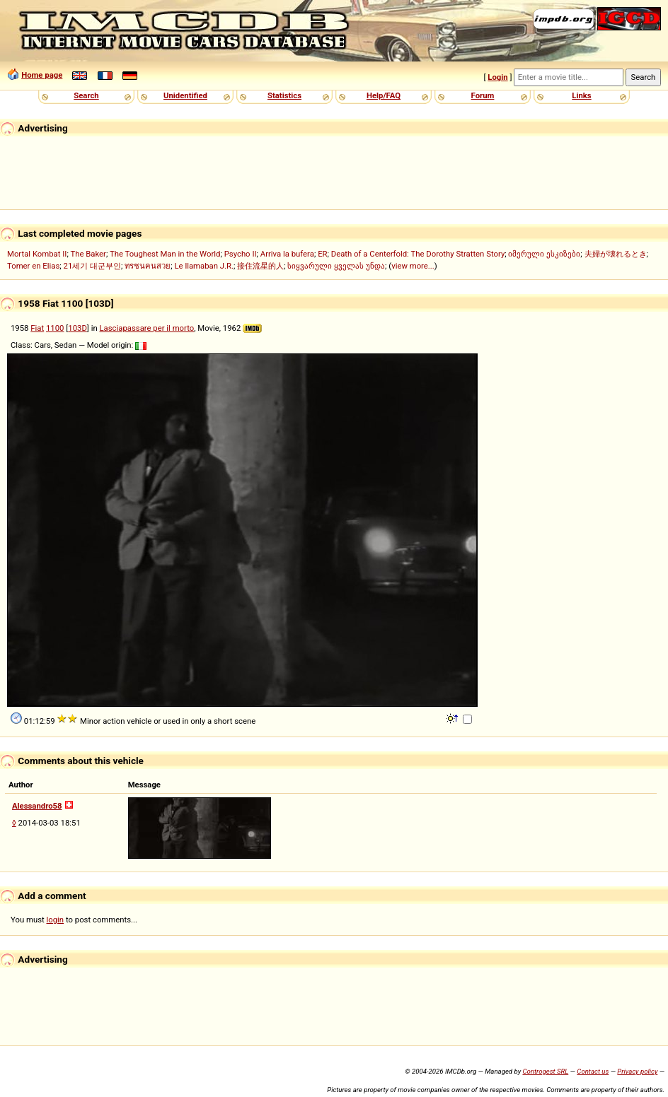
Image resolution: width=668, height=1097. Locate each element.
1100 (55, 328)
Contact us (593, 1071)
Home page (41, 75)
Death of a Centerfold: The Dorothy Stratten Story (418, 254)
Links (581, 95)
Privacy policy (637, 1071)
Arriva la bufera (287, 254)
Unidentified (185, 95)
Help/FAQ (384, 95)
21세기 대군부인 (93, 266)
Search (86, 95)
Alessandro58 (37, 806)
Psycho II (240, 254)
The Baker (88, 254)
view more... (412, 266)
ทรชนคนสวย (148, 266)
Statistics (284, 95)
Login (497, 77)
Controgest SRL (545, 1071)
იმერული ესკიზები (544, 254)
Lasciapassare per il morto (146, 328)
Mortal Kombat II (37, 254)
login (55, 920)
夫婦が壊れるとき (615, 254)
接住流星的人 (260, 266)
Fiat (37, 328)
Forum (483, 95)
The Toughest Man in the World (165, 254)
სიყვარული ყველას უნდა (336, 266)
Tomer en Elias (33, 266)
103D (77, 328)
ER (322, 254)
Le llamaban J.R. (204, 266)
